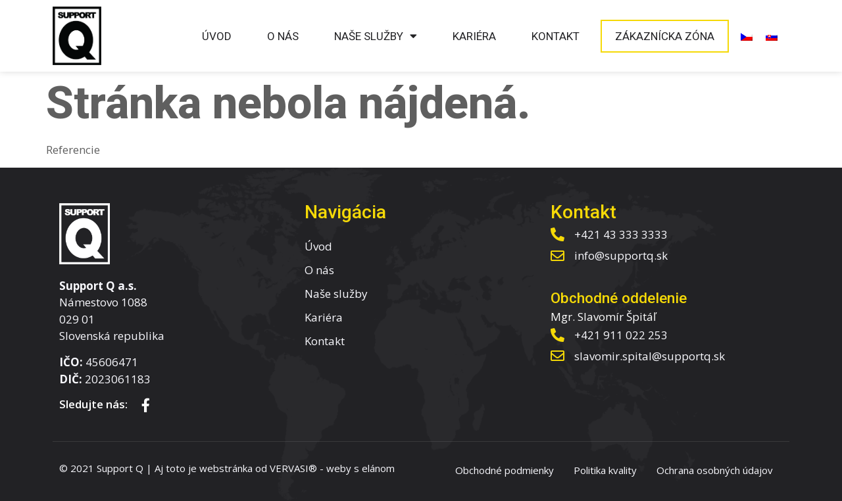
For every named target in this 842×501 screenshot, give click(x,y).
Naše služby (375, 36)
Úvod (217, 36)
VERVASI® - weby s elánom (332, 468)
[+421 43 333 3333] (557, 234)
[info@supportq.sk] (557, 256)
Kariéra (474, 36)
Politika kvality (605, 470)
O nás (283, 36)
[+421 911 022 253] (557, 335)
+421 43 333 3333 (621, 234)
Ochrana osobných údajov (714, 470)
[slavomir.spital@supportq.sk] (557, 356)
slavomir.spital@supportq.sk (649, 356)
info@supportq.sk (621, 255)
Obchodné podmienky (504, 470)
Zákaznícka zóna (664, 36)
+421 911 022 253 (621, 335)
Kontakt (556, 36)
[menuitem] (746, 36)
